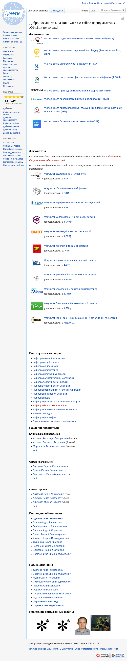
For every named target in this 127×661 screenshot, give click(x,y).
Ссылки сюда (9, 142)
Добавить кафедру (11, 123)
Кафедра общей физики (46, 362)
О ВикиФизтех (66, 649)
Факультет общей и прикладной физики (65, 188)
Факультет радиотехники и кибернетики (65, 174)
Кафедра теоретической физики (50, 382)
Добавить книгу (10, 129)
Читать (77, 10)
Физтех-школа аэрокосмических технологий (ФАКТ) (71, 64)
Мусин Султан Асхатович (46, 578)
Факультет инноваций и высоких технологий (67, 232)
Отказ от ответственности (86, 649)
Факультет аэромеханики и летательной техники (70, 260)
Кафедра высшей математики (49, 358)
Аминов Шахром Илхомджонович (51, 538)
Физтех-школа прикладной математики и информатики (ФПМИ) (78, 91)
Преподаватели (10, 64)
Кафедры (7, 58)
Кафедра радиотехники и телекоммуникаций (57, 390)
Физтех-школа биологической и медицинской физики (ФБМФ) (77, 99)
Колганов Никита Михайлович (49, 546)
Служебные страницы (13, 149)
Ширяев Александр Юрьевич (48, 606)
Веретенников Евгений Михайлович (52, 554)
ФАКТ (67, 208)
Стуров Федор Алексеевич (47, 522)
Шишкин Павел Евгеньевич (48, 498)
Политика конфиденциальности (43, 649)
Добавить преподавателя (10, 119)
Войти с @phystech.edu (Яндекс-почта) (107, 3)
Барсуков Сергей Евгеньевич (49, 466)
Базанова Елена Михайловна (48, 494)
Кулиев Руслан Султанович (48, 470)
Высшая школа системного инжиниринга (54, 421)
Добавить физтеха (11, 133)
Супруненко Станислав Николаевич (52, 594)
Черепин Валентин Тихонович (49, 442)
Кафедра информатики (45, 370)
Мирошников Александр (46, 602)
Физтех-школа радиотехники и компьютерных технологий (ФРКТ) (79, 39)
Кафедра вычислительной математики (53, 378)
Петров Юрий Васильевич (47, 586)
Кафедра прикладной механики (50, 394)
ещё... (36, 451)
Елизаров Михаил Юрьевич (48, 502)
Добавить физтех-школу (11, 113)
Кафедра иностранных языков (49, 374)
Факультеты (8, 55)
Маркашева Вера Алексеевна (49, 446)
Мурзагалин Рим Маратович (48, 598)
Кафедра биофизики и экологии (50, 406)
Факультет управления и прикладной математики (70, 289)
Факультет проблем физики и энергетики (66, 246)
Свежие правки (10, 35)
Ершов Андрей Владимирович (49, 534)
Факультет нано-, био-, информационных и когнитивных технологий (80, 318)
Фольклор (7, 76)
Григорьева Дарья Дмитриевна (50, 474)
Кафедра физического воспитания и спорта (56, 402)
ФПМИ (67, 236)
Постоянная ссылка (12, 155)
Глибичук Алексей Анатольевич (50, 526)
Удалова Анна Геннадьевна (48, 519)
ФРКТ (67, 179)
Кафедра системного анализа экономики (55, 410)
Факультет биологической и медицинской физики (70, 304)
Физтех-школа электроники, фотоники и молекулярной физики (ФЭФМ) (82, 77)
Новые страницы (11, 39)
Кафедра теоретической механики (51, 386)
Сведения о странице (13, 159)
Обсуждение (57, 10)
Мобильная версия (109, 649)
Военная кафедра (42, 414)
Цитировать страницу (13, 162)
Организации (9, 80)
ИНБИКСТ (69, 323)
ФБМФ (67, 308)
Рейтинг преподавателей (10, 69)
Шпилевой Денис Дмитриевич (49, 550)
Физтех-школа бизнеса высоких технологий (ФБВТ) (71, 122)
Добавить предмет (11, 126)
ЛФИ (66, 193)
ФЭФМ (67, 222)
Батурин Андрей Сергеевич (47, 530)
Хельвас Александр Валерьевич (50, 438)
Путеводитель (9, 86)
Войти (85, 3)
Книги (5, 73)
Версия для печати (12, 152)
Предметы (8, 61)
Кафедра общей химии (45, 366)
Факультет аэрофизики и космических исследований (72, 203)
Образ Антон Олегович (45, 590)
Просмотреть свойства (13, 165)
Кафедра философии (44, 418)
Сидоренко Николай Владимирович (52, 582)
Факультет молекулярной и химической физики (69, 217)
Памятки (7, 83)
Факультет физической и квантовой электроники (70, 275)
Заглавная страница (38, 10)
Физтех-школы (9, 51)
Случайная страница (12, 42)
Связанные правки (11, 146)
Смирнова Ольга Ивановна (47, 542)
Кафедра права (41, 398)
